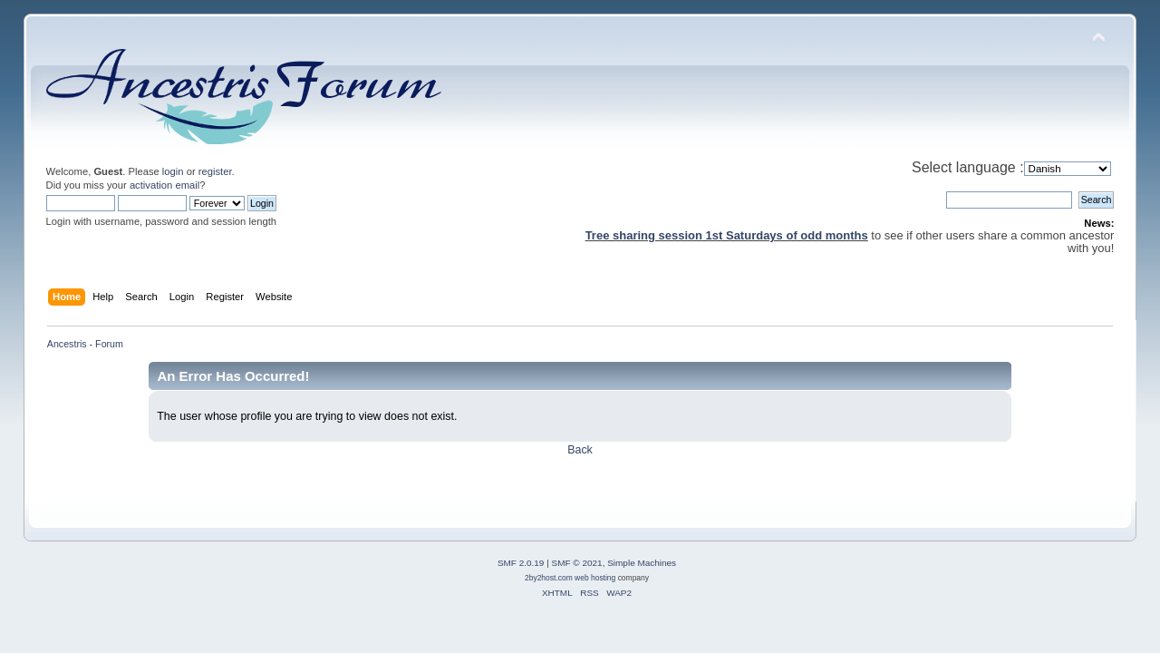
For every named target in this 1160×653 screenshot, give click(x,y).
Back (580, 449)
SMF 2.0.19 (521, 563)
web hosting (595, 577)
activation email (164, 185)
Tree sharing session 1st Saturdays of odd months (726, 235)
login (173, 171)
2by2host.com (549, 577)
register (215, 171)
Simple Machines (641, 563)
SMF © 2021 (577, 563)
